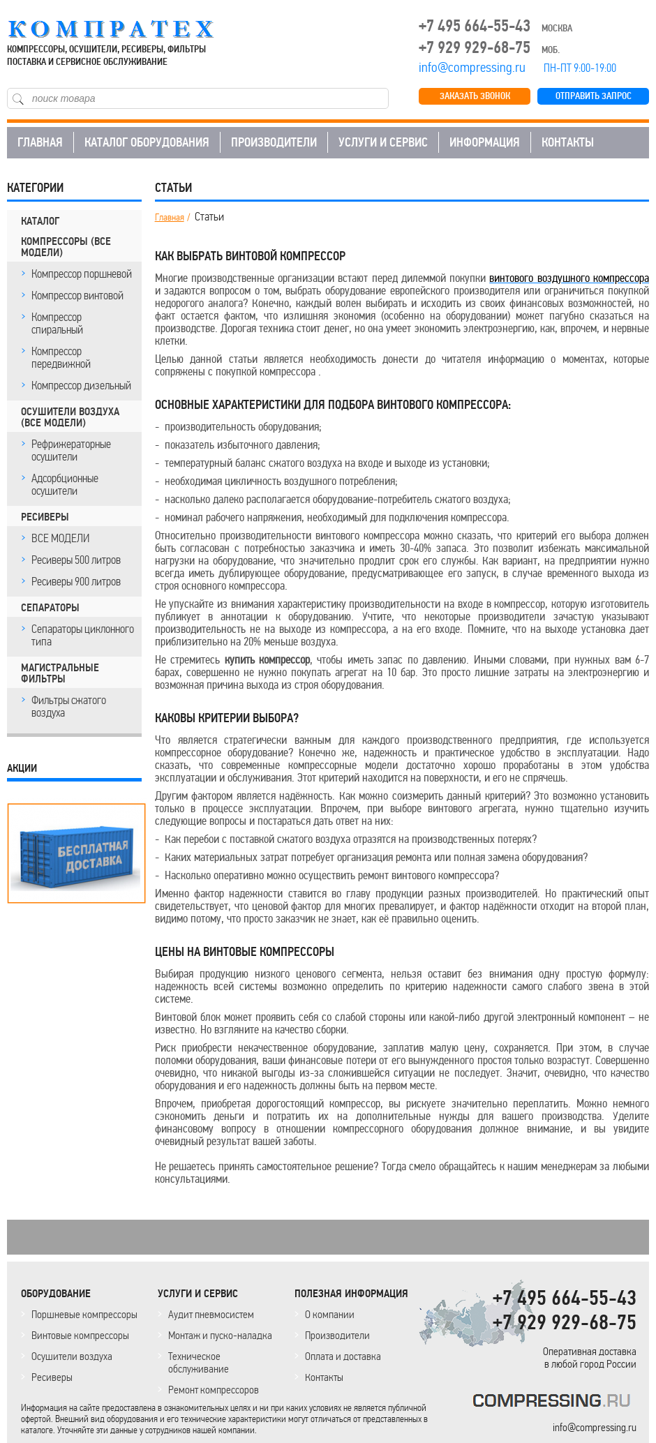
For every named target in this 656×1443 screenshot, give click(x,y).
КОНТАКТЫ (568, 142)
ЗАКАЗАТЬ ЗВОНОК (475, 96)
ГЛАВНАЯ (40, 142)
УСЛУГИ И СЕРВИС (383, 142)
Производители (337, 1335)
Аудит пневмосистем (211, 1314)
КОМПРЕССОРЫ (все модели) (66, 247)
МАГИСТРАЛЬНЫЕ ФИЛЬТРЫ (60, 673)
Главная (169, 218)
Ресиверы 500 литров (76, 560)
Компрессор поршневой (81, 274)
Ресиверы (52, 1377)
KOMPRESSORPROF (554, 1402)
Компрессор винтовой (77, 295)
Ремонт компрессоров (213, 1389)
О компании (330, 1314)
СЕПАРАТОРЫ (50, 608)
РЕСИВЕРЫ (45, 517)
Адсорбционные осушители (64, 484)
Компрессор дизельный (81, 385)
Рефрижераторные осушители (71, 450)
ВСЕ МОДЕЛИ (60, 538)
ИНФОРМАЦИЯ (484, 142)
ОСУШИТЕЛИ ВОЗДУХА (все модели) (70, 417)
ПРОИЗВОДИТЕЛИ (274, 142)
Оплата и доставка (343, 1356)
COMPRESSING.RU (124, 29)
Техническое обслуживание (198, 1362)
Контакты (324, 1377)
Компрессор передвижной (61, 357)
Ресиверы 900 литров (76, 581)
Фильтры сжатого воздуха (68, 706)
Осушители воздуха (71, 1356)
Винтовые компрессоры (80, 1335)
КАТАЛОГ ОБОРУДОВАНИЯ (146, 142)
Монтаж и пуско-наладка (220, 1335)
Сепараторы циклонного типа (82, 635)
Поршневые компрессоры (84, 1314)
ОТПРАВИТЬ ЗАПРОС (594, 96)
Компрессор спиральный (57, 323)
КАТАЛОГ (40, 221)
